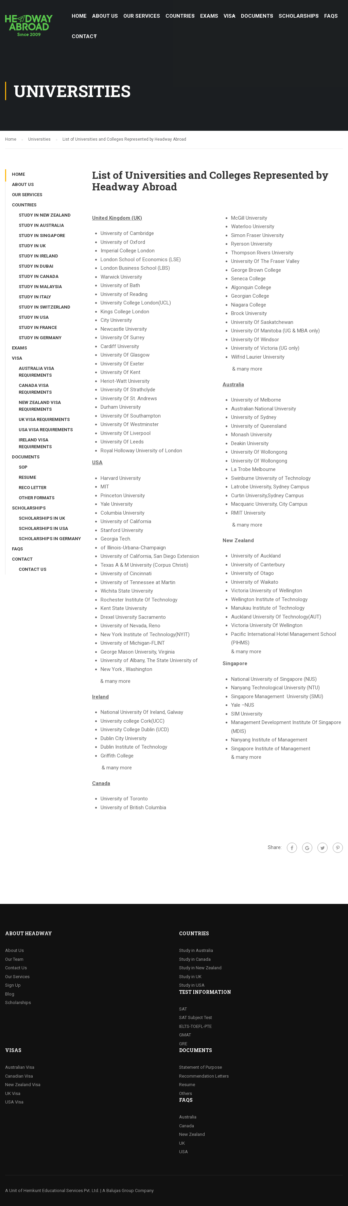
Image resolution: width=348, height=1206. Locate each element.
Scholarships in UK (42, 518)
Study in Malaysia (40, 286)
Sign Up (13, 985)
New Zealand (192, 1134)
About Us (14, 950)
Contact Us (32, 569)
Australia (187, 1116)
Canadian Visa (19, 1076)
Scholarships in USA (43, 528)
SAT (183, 1009)
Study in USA (34, 317)
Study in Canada (38, 276)
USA (183, 1151)
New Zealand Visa (22, 1084)
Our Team (14, 959)
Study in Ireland (38, 256)
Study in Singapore (42, 235)
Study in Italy (35, 296)
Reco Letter (32, 487)
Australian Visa (19, 1067)
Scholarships (18, 1002)
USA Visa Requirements (46, 429)
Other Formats (36, 497)
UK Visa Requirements (44, 419)
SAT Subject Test (195, 1017)
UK (182, 1143)
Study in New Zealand (45, 215)
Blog (9, 994)
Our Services (17, 976)
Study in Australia (41, 225)
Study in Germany (40, 337)
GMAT (185, 1034)
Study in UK (32, 245)
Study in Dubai (36, 266)
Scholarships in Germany (50, 538)
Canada (186, 1125)
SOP (23, 467)
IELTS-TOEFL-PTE (195, 1026)
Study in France (38, 327)
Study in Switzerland (44, 307)
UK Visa (12, 1093)
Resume (27, 477)
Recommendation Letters (204, 1076)
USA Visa (14, 1102)
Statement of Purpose (200, 1067)
